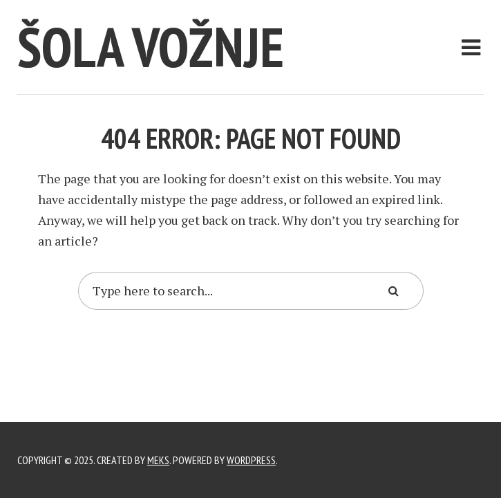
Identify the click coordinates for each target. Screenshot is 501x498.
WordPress (251, 460)
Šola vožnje (150, 46)
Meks (158, 460)
